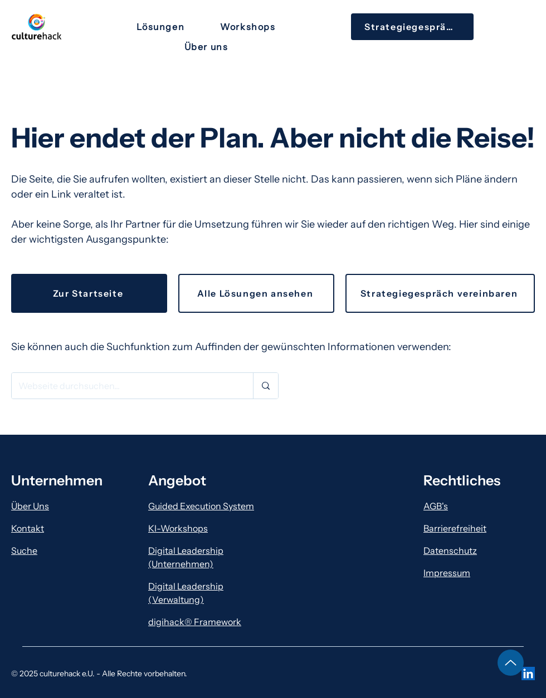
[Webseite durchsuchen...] (124, 386)
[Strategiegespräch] (412, 26)
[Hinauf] (511, 663)
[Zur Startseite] (89, 293)
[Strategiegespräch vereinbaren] (440, 293)
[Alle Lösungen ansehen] (256, 293)
